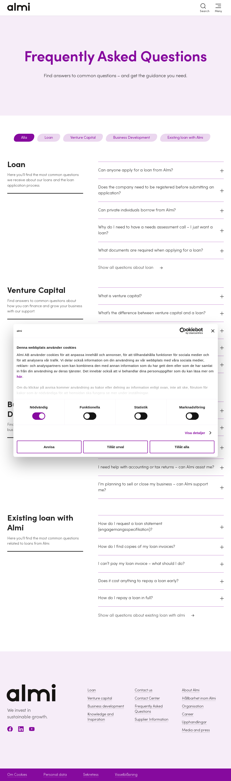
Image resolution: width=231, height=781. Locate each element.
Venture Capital (83, 138)
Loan (49, 138)
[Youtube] (32, 730)
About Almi (190, 690)
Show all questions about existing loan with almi (146, 616)
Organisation (193, 706)
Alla (24, 138)
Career (188, 714)
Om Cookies (17, 775)
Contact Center (147, 698)
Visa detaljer (195, 433)
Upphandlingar (194, 722)
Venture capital (99, 698)
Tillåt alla (182, 447)
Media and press (196, 730)
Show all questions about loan (131, 268)
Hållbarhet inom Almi (199, 698)
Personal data (55, 775)
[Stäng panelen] (212, 331)
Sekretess (91, 775)
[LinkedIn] (21, 730)
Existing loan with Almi (185, 138)
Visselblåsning (126, 775)
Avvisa (49, 447)
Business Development (131, 138)
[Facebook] (10, 730)
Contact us (143, 690)
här (19, 376)
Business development (105, 706)
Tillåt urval (115, 447)
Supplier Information (151, 719)
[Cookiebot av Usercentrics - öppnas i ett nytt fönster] (183, 331)
